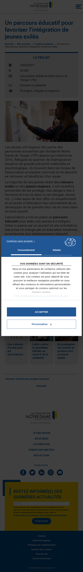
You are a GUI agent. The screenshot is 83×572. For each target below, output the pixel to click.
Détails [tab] (57, 250)
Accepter (41, 312)
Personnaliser (41, 324)
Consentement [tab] (26, 250)
